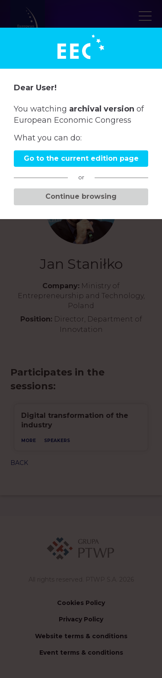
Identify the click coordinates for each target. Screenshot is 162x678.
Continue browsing (81, 196)
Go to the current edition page (81, 158)
